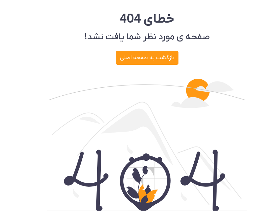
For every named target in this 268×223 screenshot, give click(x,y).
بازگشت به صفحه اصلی (134, 57)
